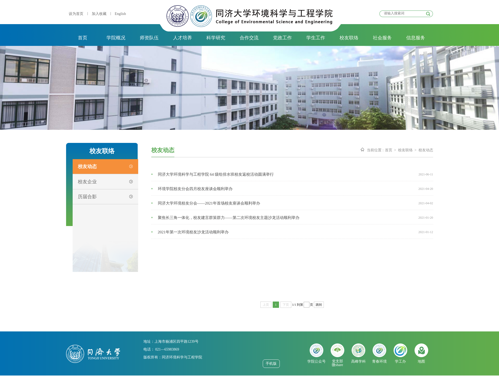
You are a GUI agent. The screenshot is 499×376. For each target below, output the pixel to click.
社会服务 (382, 37)
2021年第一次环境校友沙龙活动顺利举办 (193, 232)
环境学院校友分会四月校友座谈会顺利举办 (195, 189)
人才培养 (182, 37)
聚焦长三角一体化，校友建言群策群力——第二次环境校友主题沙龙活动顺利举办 (228, 218)
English (120, 14)
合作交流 (249, 37)
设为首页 (76, 14)
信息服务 (415, 37)
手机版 (271, 364)
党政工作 (282, 37)
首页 (82, 37)
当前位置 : (375, 150)
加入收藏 (99, 14)
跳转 (319, 305)
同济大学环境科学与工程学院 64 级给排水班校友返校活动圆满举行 (216, 174)
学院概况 (115, 37)
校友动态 (425, 150)
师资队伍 (149, 37)
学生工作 (315, 37)
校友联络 (349, 37)
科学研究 (215, 37)
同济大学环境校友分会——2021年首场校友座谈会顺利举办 (209, 203)
